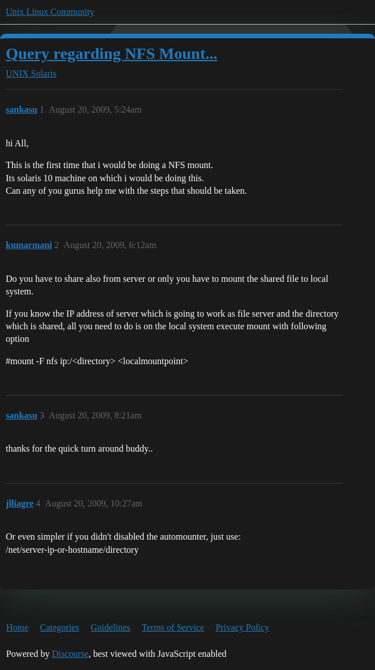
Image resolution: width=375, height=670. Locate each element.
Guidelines (110, 627)
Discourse (70, 654)
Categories (59, 627)
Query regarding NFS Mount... (112, 53)
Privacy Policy (243, 627)
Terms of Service (173, 627)
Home (17, 627)
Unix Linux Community (50, 12)
